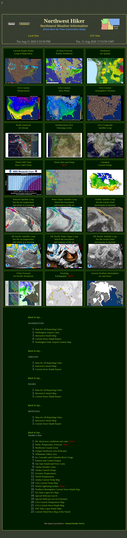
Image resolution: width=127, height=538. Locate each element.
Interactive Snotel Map (45, 335)
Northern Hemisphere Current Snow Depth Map (57, 489)
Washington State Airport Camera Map (53, 342)
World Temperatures (44, 476)
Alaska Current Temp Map (47, 479)
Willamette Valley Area (46, 454)
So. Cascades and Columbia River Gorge (54, 457)
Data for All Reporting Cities (48, 329)
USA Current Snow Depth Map (49, 505)
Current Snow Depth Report (48, 338)
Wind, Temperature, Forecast (48, 444)
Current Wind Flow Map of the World (52, 511)
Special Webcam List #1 (46, 495)
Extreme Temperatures (45, 473)
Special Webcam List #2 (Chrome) (51, 499)
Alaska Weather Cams (45, 467)
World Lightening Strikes (47, 486)
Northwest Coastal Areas (46, 447)
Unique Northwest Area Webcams (51, 451)
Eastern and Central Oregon (48, 460)
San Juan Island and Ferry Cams (50, 463)
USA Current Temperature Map (49, 502)
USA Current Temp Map (46, 483)
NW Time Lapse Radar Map (48, 508)
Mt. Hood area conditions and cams (51, 441)
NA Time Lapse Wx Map (47, 492)
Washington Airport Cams (47, 332)
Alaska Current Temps (45, 470)
